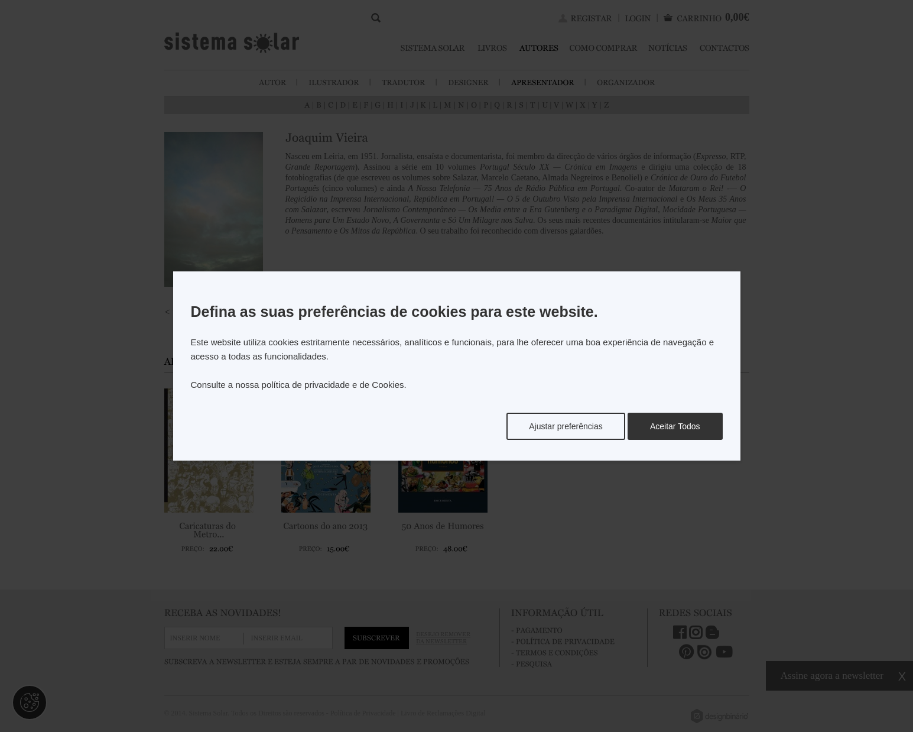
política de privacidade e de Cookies (333, 385)
